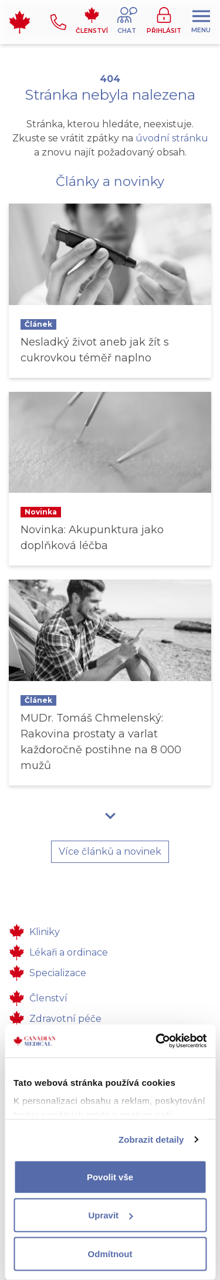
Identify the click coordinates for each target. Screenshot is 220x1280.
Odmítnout (110, 1253)
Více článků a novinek (110, 851)
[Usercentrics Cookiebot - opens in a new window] (157, 1041)
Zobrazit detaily (151, 1139)
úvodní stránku (172, 138)
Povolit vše (110, 1176)
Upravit (110, 1215)
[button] (127, 22)
